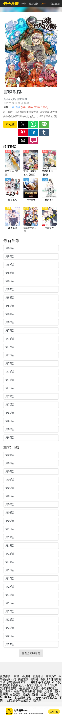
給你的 (48, 691)
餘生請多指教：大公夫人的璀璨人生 (36, 697)
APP (43, 3)
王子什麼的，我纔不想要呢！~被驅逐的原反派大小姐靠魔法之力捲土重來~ (30, 688)
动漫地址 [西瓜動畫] (38, 676)
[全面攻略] (12, 191)
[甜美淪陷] (12, 220)
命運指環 (15, 694)
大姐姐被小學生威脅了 (18, 700)
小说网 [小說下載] (26, 676)
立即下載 (54, 712)
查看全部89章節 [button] (31, 653)
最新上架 (33, 3)
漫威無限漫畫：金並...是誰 (38, 694)
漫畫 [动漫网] (16, 676)
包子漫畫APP (21, 710)
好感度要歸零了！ (17, 682)
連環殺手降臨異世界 (42, 682)
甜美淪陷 (51, 676)
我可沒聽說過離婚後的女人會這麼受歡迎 (31, 684)
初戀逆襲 (23, 679)
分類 (23, 3)
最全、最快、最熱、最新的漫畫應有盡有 (29, 713)
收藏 (10, 124)
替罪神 (34, 679)
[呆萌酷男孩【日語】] (49, 163)
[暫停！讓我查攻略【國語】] (30, 163)
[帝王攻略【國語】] (12, 163)
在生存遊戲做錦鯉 (24, 691)
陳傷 (39, 691)
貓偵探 (37, 700)
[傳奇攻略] (30, 191)
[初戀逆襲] (49, 220)
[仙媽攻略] (49, 191)
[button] (23, 124)
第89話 (16, 107)
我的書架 (55, 3)
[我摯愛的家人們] (30, 220)
